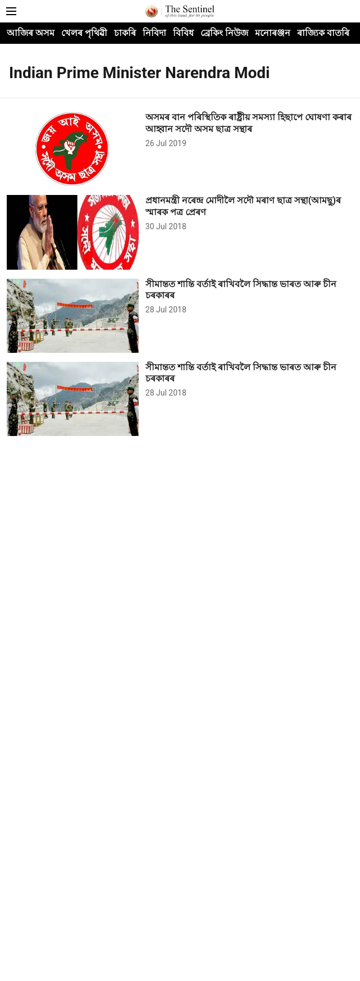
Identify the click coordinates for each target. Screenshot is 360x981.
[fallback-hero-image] (76, 149)
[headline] (249, 123)
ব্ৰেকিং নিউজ (224, 33)
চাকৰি (125, 33)
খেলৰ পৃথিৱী (84, 33)
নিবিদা (154, 33)
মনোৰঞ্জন (272, 33)
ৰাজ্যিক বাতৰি (323, 33)
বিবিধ (183, 33)
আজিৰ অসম (30, 33)
